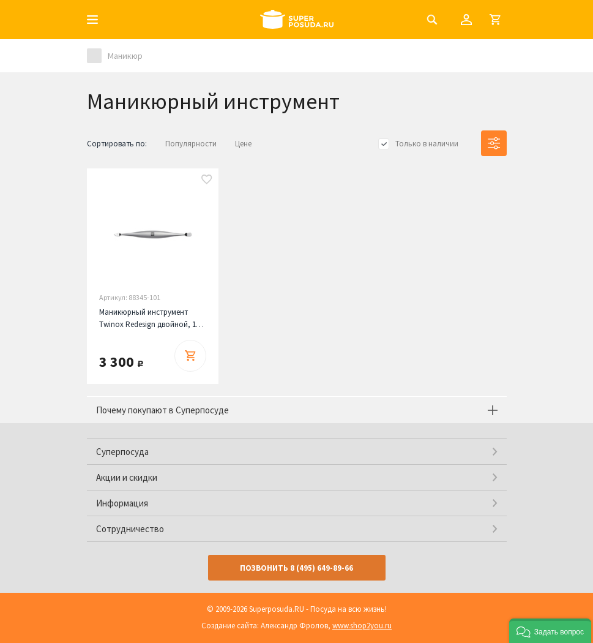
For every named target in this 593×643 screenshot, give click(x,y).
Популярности (191, 143)
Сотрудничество (130, 529)
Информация (122, 503)
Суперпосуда (122, 451)
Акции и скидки (126, 477)
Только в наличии (426, 143)
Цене (243, 143)
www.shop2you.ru (362, 625)
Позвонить (296, 568)
